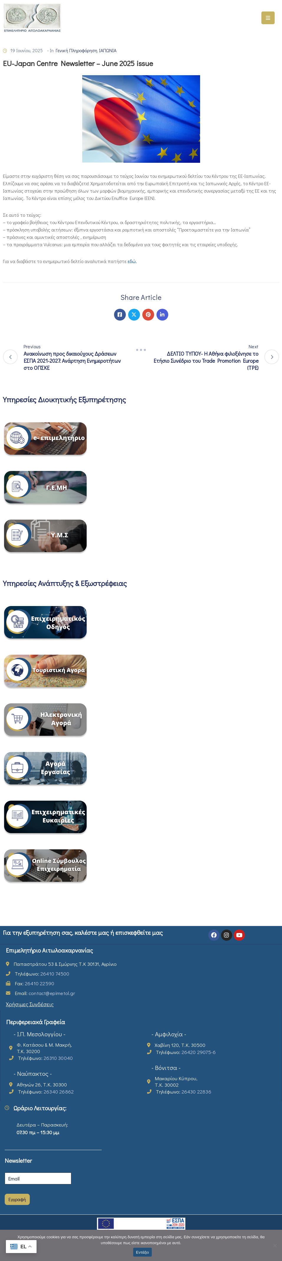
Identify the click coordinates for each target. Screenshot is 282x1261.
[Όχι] (275, 1245)
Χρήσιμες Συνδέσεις (30, 1004)
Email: (45, 993)
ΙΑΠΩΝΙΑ (107, 50)
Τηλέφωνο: (42, 973)
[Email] (38, 1178)
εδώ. (132, 261)
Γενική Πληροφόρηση (76, 50)
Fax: (34, 983)
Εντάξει (142, 1252)
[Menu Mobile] (268, 18)
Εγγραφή (17, 1199)
